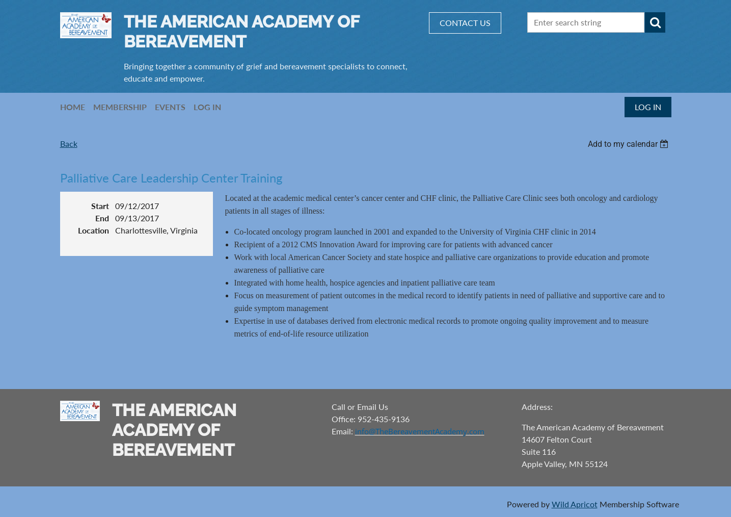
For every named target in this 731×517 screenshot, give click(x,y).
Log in (648, 107)
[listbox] (629, 144)
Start (100, 206)
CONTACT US (465, 23)
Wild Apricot (575, 504)
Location (93, 230)
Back (68, 143)
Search (655, 22)
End (102, 218)
